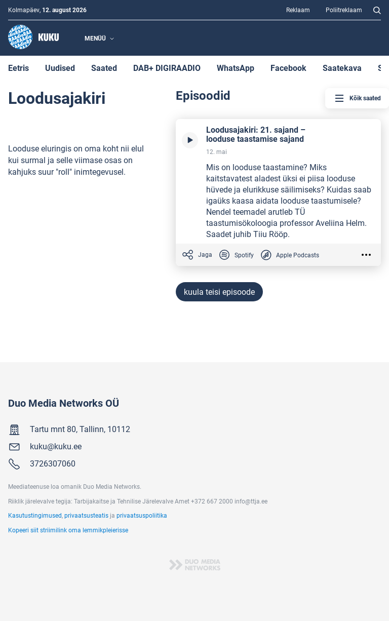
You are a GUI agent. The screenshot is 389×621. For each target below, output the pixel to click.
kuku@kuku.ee (56, 446)
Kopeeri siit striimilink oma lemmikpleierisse (68, 530)
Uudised (60, 67)
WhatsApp (235, 67)
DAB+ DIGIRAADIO (167, 67)
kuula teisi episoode (219, 291)
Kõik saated (357, 98)
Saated (104, 67)
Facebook (288, 67)
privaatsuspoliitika (141, 515)
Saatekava (342, 67)
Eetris (18, 67)
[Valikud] (368, 255)
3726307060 (52, 463)
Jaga (197, 255)
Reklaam (298, 10)
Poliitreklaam (344, 10)
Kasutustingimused (35, 515)
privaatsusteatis (86, 515)
